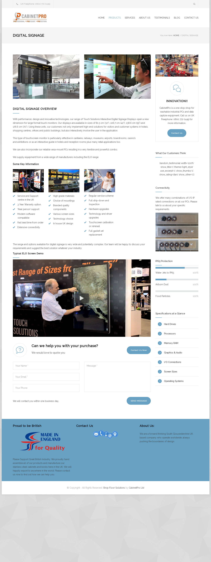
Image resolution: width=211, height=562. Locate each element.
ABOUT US (144, 17)
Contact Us (176, 133)
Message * (117, 377)
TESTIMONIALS (162, 17)
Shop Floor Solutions (114, 488)
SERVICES (130, 17)
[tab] (177, 324)
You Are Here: (166, 35)
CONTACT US (191, 17)
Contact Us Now (139, 350)
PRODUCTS (115, 17)
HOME (101, 17)
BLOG (177, 17)
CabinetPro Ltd (136, 488)
